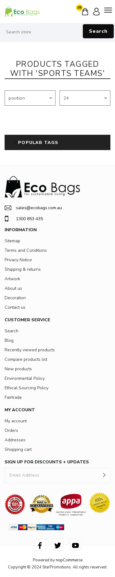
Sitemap (12, 241)
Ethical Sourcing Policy (26, 388)
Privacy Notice (18, 260)
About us (13, 288)
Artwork (12, 279)
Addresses (15, 440)
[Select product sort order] (30, 98)
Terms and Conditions (26, 250)
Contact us (15, 307)
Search (98, 31)
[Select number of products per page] (84, 98)
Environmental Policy (25, 378)
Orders (11, 430)
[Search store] (57, 32)
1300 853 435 (24, 219)
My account (16, 421)
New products (18, 369)
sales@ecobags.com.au (33, 208)
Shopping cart (18, 449)
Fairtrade (13, 397)
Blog (9, 340)
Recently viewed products (30, 350)
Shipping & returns (23, 269)
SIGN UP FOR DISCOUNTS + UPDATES (47, 462)
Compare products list (26, 359)
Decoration (15, 298)
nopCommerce (69, 560)
